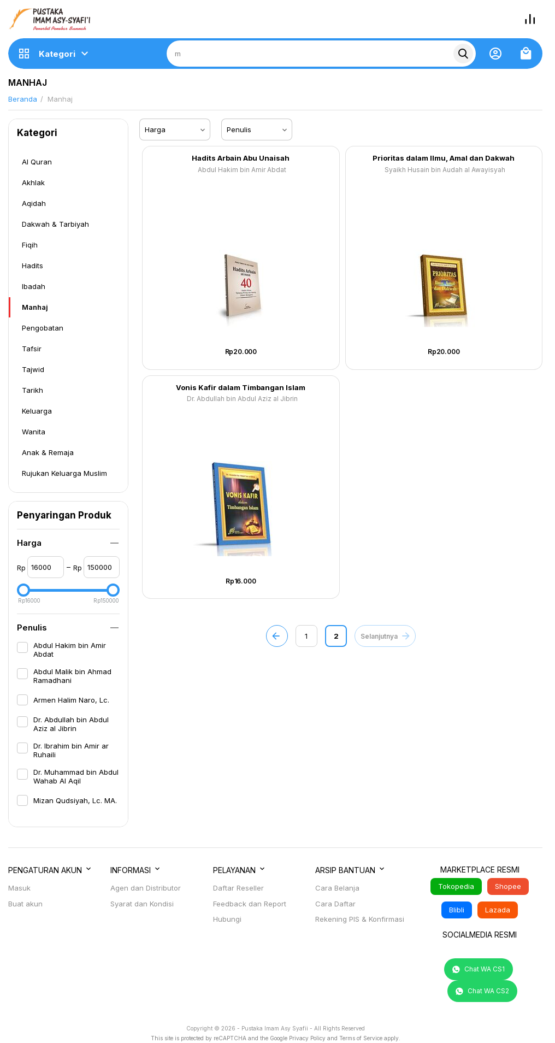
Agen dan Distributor (145, 887)
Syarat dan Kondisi (142, 903)
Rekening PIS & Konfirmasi (359, 919)
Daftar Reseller (238, 887)
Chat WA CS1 (478, 969)
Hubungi (227, 919)
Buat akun (25, 903)
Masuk (19, 887)
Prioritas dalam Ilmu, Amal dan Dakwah (444, 158)
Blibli (456, 909)
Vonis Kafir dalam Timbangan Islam (240, 388)
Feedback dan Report (249, 903)
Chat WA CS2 (482, 991)
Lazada (497, 909)
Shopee (508, 886)
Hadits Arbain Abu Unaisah (241, 158)
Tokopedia (456, 886)
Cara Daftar (335, 903)
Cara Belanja (337, 887)
